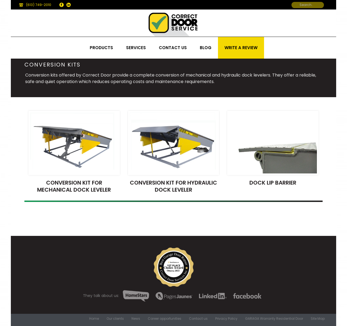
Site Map (318, 318)
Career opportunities (164, 318)
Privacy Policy (226, 318)
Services (136, 47)
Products (101, 47)
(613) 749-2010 (38, 4)
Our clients (115, 318)
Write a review (241, 47)
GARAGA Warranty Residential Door (274, 318)
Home (94, 318)
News (135, 318)
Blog (205, 47)
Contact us (173, 47)
